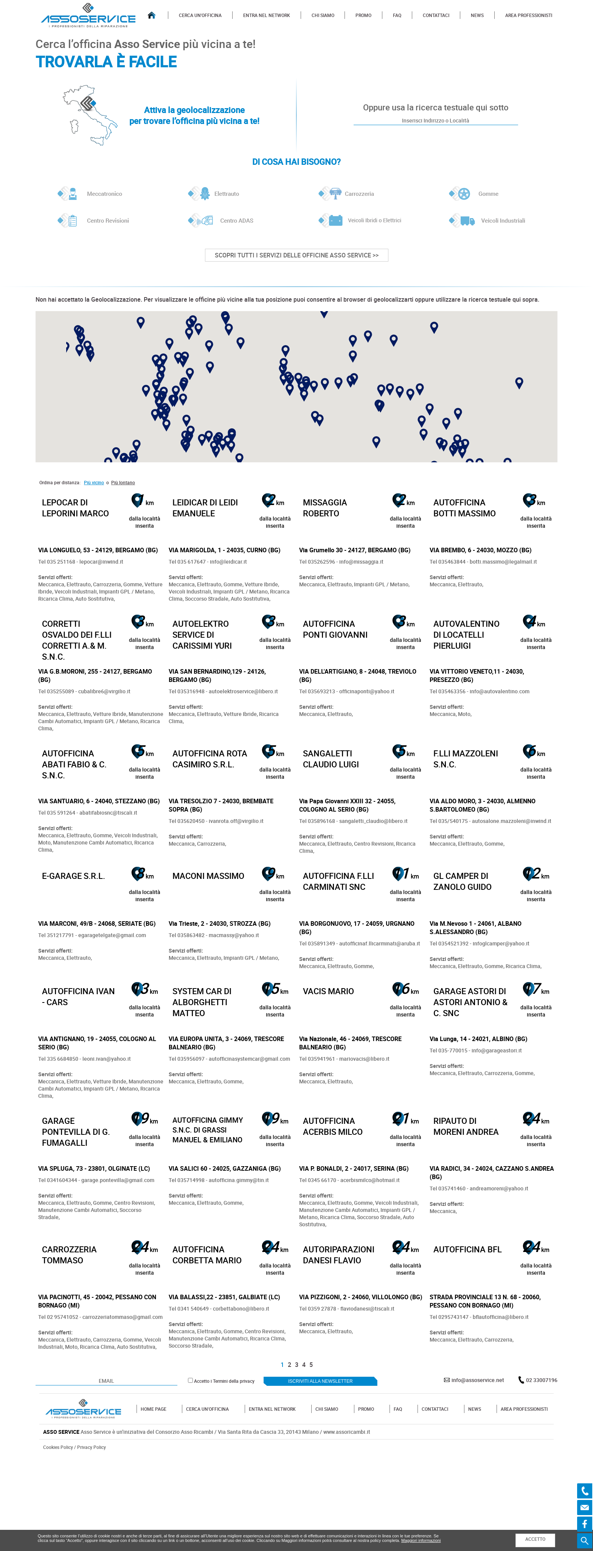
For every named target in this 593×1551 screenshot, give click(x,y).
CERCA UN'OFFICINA (200, 15)
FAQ (397, 15)
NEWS (477, 15)
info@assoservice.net (478, 1473)
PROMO (363, 15)
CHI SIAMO (323, 15)
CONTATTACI (436, 15)
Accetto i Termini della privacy (224, 1474)
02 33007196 (541, 1473)
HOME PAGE (153, 1502)
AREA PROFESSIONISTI (528, 15)
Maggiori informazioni (421, 1540)
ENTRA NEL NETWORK (266, 15)
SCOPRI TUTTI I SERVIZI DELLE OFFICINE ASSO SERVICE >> (297, 255)
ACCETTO (535, 1539)
